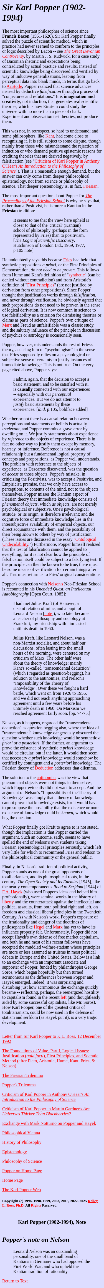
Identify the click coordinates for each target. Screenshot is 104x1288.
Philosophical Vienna (21, 1132)
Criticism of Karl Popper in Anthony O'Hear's (51, 166)
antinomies (46, 777)
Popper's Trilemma (19, 1084)
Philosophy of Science (22, 1161)
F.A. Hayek (12, 891)
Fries (67, 259)
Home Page (12, 1180)
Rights (36, 1205)
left (64, 997)
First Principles (40, 285)
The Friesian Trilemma (22, 1075)
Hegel (39, 927)
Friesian (90, 186)
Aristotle (14, 86)
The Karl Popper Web (21, 1189)
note (48, 613)
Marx (7, 325)
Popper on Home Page (22, 1170)
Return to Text (15, 1281)
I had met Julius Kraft (32, 603)
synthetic (77, 274)
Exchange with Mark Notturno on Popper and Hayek (49, 1123)
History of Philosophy (21, 1142)
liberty (8, 901)
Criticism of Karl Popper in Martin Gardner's (46, 1111)
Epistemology (14, 1151)
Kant (49, 136)
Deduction (44, 768)
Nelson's (55, 584)
